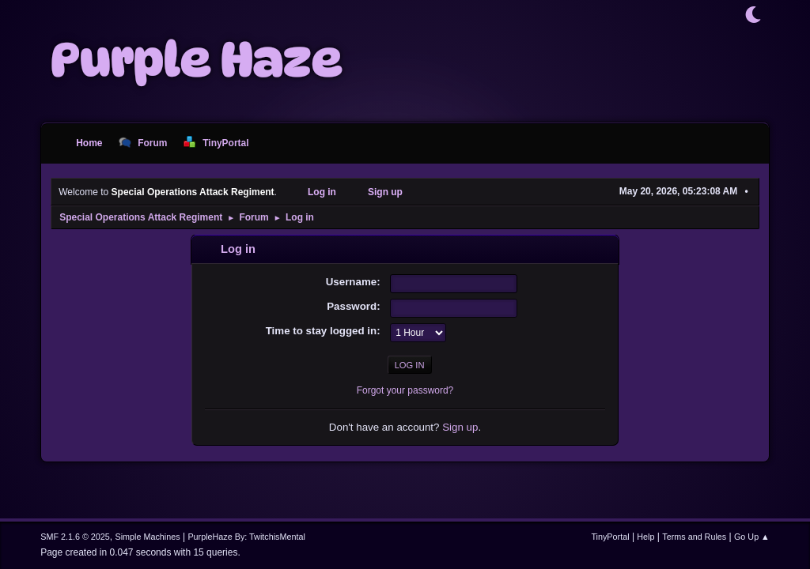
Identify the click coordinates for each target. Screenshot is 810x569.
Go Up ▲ (752, 536)
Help (645, 536)
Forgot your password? (405, 390)
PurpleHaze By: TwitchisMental (246, 536)
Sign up (460, 427)
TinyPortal (610, 536)
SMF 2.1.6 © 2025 (75, 536)
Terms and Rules (694, 536)
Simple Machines (147, 536)
